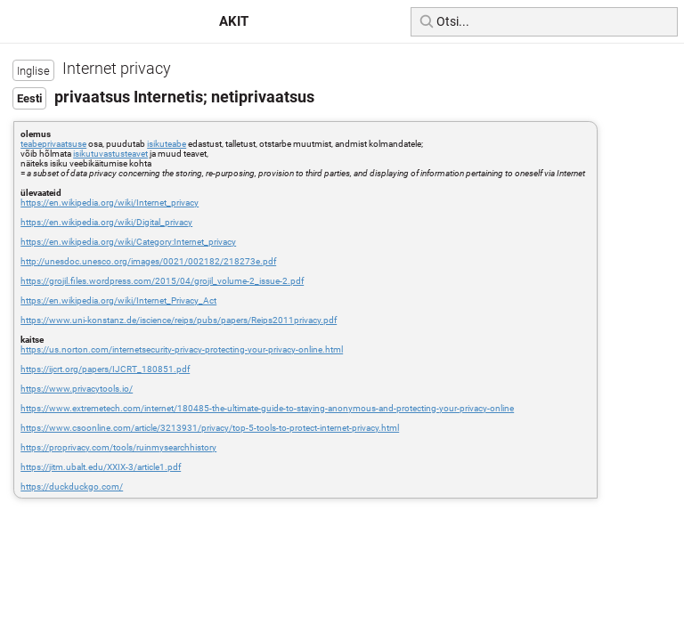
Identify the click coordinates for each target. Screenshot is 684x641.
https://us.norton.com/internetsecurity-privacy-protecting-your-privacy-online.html (181, 349)
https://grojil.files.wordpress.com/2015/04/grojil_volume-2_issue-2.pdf (162, 281)
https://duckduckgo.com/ (71, 486)
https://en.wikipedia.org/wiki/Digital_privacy (106, 222)
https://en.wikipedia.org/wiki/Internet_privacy (109, 202)
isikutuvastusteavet (110, 153)
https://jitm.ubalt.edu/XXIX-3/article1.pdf (100, 467)
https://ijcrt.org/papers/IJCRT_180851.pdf (105, 369)
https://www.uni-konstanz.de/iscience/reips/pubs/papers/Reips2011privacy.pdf (178, 320)
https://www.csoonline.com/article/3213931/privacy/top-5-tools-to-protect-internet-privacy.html (209, 428)
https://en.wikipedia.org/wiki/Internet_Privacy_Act (118, 300)
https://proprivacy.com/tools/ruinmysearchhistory (118, 447)
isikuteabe (166, 144)
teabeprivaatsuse (53, 144)
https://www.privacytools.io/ (76, 389)
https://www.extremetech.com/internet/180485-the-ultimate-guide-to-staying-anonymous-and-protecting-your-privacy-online (267, 408)
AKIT (233, 21)
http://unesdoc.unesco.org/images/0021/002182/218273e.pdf (148, 261)
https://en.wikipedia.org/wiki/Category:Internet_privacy (128, 242)
